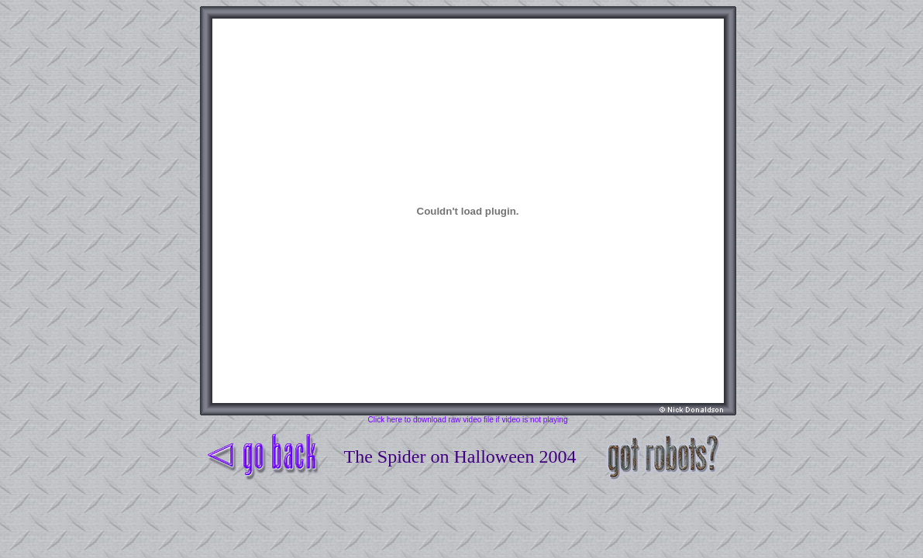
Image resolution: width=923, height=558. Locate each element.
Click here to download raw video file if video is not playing (468, 419)
